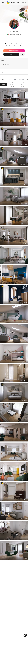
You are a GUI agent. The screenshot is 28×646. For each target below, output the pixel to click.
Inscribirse (23, 2)
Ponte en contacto (14, 50)
